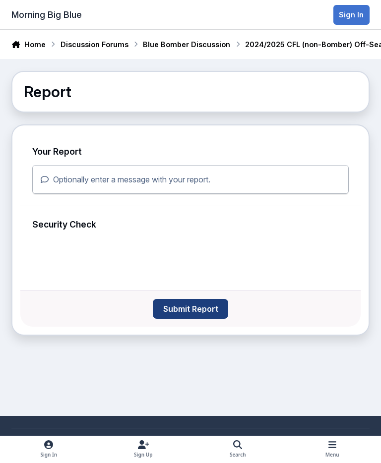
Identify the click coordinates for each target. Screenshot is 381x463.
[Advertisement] (127, 362)
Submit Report (190, 309)
